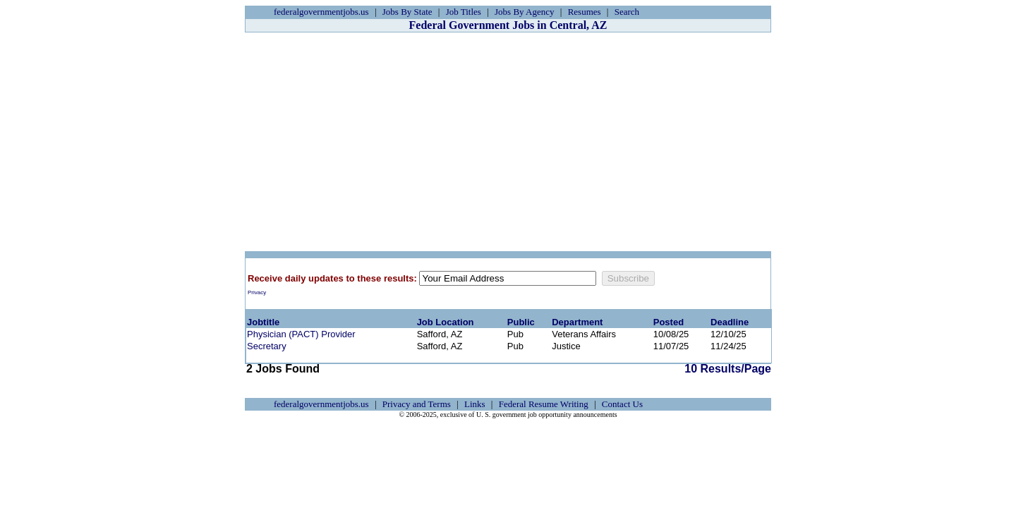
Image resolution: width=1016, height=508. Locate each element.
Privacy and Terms (416, 404)
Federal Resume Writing (543, 404)
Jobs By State (407, 11)
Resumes (584, 11)
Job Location (445, 322)
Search (627, 11)
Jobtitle (263, 322)
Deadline (729, 322)
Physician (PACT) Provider (301, 334)
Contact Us (622, 404)
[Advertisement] (508, 142)
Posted (668, 322)
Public (521, 322)
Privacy (257, 292)
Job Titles (463, 11)
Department (577, 322)
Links (474, 404)
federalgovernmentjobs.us (321, 11)
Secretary (266, 346)
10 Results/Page (727, 369)
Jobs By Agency (525, 11)
